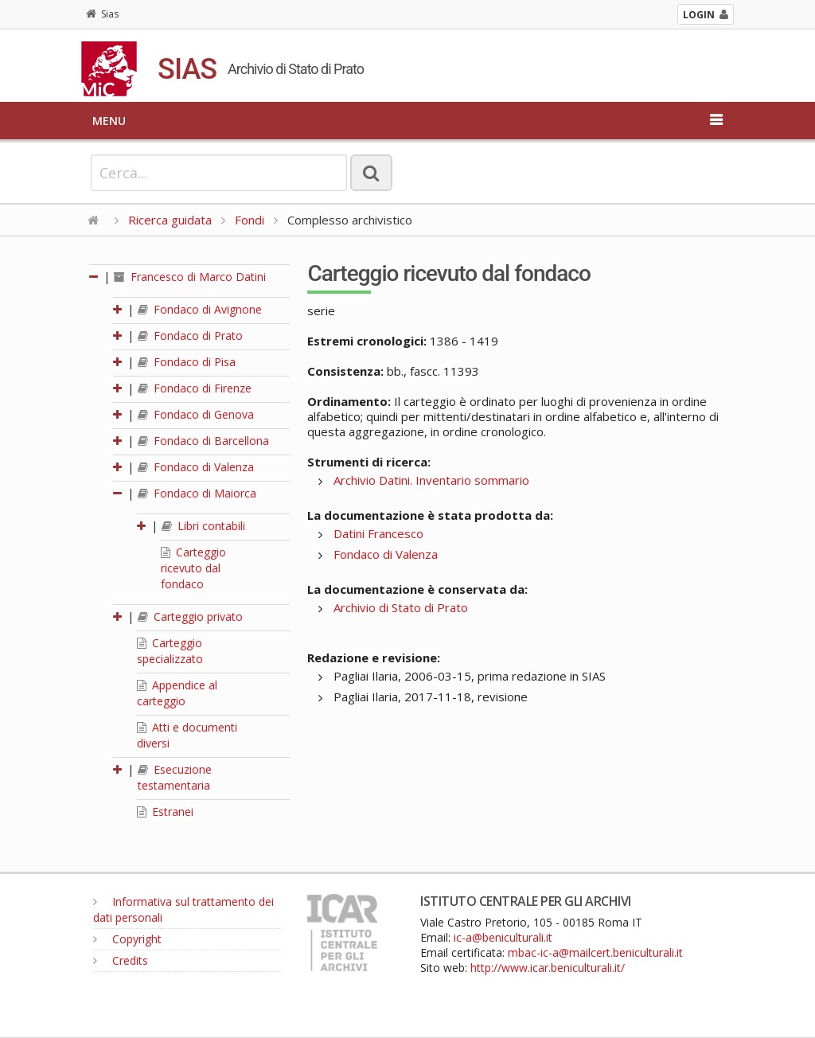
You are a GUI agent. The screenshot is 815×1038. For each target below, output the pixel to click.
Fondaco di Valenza (196, 466)
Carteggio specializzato (170, 650)
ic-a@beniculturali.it (503, 937)
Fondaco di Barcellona (203, 440)
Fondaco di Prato (190, 335)
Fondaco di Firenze (195, 388)
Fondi (249, 220)
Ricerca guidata (170, 220)
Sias (102, 14)
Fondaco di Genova (196, 414)
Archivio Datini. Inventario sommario (431, 480)
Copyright (127, 938)
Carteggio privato (190, 616)
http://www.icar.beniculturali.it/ (547, 967)
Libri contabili (203, 525)
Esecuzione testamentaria (175, 777)
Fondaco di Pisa (187, 361)
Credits (120, 960)
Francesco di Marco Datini (190, 276)
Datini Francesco (378, 533)
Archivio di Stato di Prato (400, 607)
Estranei (165, 811)
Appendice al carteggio (177, 692)
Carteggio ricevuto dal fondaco (193, 567)
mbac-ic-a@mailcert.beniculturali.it (595, 952)
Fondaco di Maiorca (197, 493)
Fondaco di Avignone (200, 309)
